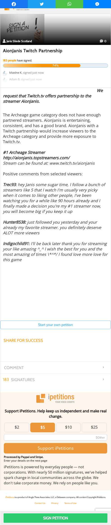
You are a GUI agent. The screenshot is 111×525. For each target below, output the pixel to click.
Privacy (54, 503)
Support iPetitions (56, 448)
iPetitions (9, 497)
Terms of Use (70, 503)
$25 (94, 427)
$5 (42, 427)
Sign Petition (55, 518)
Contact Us (40, 503)
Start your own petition (55, 325)
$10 (68, 427)
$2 (17, 427)
